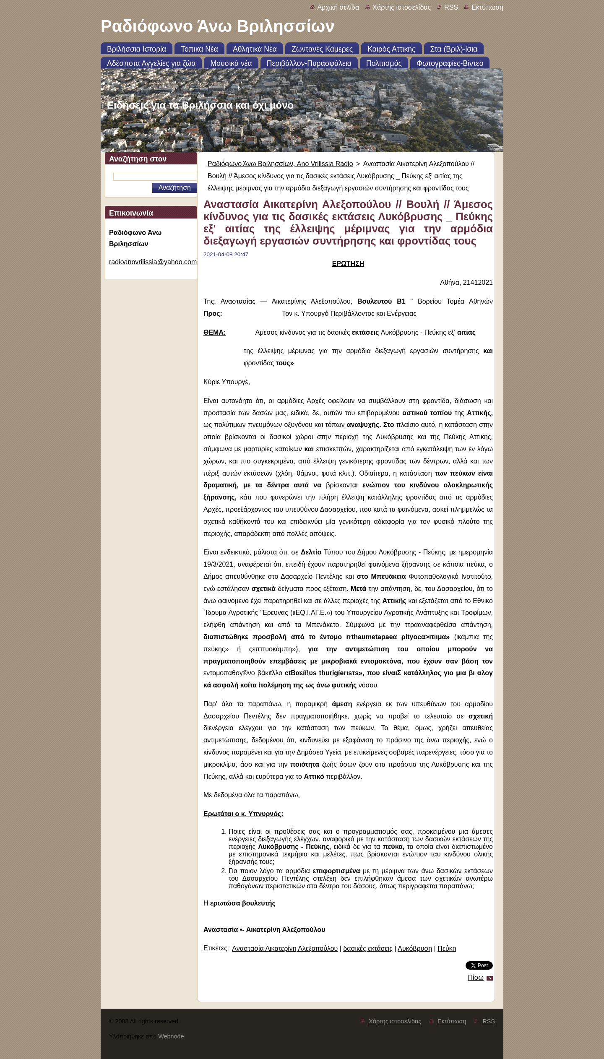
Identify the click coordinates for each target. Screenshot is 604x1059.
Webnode (171, 1036)
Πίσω (476, 977)
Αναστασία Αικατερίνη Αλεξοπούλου (285, 948)
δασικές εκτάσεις (368, 948)
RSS (451, 7)
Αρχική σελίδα (338, 7)
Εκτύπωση (487, 7)
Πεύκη (446, 948)
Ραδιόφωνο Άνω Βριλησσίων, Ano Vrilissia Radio (280, 163)
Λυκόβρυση (415, 948)
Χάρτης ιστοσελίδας (401, 7)
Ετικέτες (215, 948)
